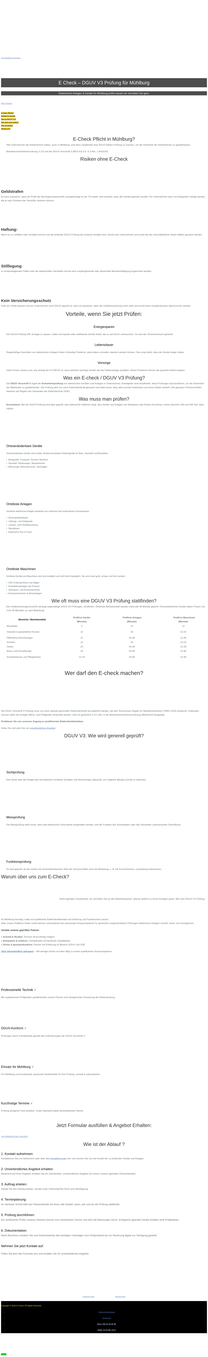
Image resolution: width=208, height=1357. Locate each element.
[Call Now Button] (3, 1354)
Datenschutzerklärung (106, 1312)
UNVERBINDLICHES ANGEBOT (14, 1137)
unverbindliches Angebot (42, 728)
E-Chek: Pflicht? (7, 113)
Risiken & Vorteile (8, 116)
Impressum (106, 1318)
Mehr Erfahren (6, 103)
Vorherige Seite (88, 1297)
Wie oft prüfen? (7, 126)
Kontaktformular (58, 1158)
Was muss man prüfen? (10, 122)
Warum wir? (5, 129)
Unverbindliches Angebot (11, 58)
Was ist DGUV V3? (8, 119)
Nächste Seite (120, 1297)
